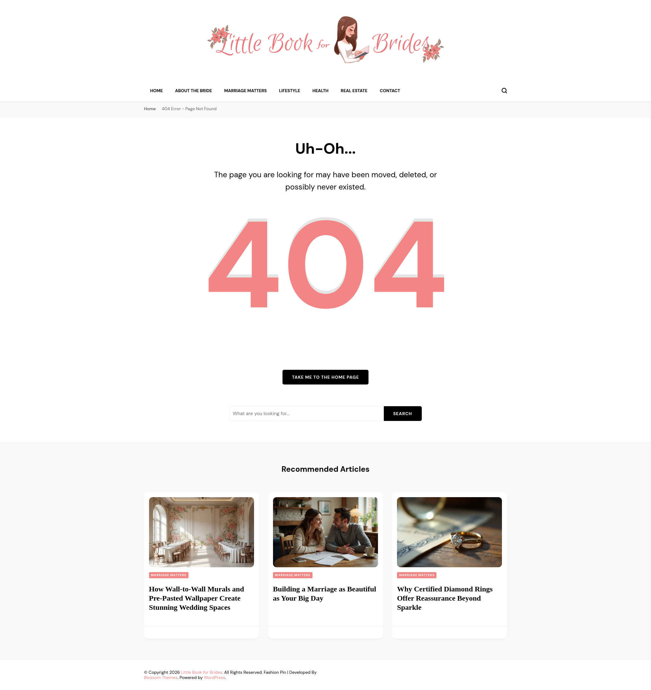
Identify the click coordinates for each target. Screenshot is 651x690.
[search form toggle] (504, 90)
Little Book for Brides (201, 672)
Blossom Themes (161, 677)
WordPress (214, 677)
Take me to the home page (325, 377)
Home (156, 90)
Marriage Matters (245, 90)
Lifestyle (289, 90)
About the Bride (193, 90)
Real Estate (354, 90)
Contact (390, 90)
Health (320, 90)
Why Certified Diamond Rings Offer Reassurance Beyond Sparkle (444, 598)
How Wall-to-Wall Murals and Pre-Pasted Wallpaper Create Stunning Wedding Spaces (196, 598)
